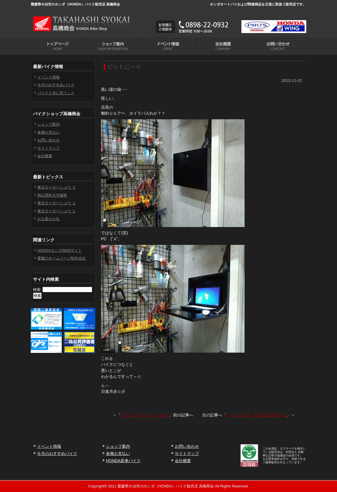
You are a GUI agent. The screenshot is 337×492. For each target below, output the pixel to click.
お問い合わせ (48, 140)
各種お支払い (48, 132)
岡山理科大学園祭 (52, 195)
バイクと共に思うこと (56, 93)
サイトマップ (48, 148)
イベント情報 (48, 77)
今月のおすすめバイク (56, 85)
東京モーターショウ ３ (56, 187)
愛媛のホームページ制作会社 (61, 258)
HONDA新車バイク (123, 460)
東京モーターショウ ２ (56, 203)
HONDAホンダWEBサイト (59, 250)
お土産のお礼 (48, 219)
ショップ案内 (48, 124)
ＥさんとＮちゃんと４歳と (145, 415)
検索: (37, 289)
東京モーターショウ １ (56, 211)
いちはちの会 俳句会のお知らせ (256, 415)
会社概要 (44, 156)
